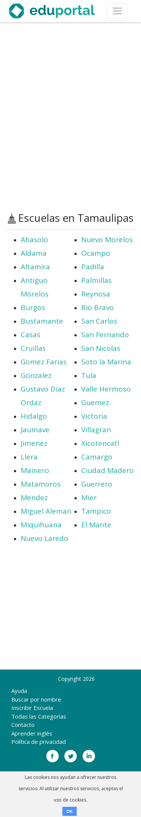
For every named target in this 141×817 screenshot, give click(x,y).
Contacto (23, 724)
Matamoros (41, 484)
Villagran (96, 430)
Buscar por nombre (36, 699)
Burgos (33, 307)
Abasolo (34, 239)
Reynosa (95, 294)
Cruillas (33, 348)
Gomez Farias (44, 362)
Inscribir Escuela (32, 707)
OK (70, 811)
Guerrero (96, 484)
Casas (30, 334)
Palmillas (96, 280)
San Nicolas (100, 348)
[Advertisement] (70, 117)
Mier (89, 497)
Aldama (34, 253)
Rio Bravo (97, 307)
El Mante (96, 525)
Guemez (95, 402)
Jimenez (34, 443)
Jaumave (35, 430)
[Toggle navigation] (117, 10)
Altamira (35, 267)
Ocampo (95, 253)
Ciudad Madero (107, 470)
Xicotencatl (100, 443)
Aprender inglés (31, 733)
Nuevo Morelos (107, 239)
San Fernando (105, 334)
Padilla (92, 267)
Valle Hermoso (106, 389)
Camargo (96, 457)
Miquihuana (41, 525)
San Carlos (99, 321)
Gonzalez (36, 375)
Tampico (96, 511)
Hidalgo (34, 416)
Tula (88, 375)
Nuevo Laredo (44, 538)
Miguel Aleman (46, 511)
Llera (29, 457)
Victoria (94, 416)
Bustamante (42, 321)
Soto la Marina (106, 362)
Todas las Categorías (38, 716)
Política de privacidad (38, 741)
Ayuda (19, 690)
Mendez (34, 497)
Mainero (35, 470)
